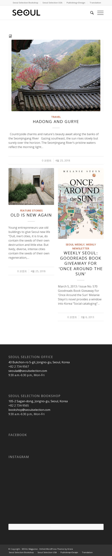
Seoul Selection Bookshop (25, 2)
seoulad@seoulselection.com (27, 371)
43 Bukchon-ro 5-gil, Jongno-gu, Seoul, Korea (39, 362)
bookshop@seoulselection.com (29, 410)
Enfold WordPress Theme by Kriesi (56, 549)
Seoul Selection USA (52, 2)
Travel (56, 117)
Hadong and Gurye (56, 121)
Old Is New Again (31, 215)
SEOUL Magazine (30, 549)
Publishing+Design (76, 2)
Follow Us (56, 526)
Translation (95, 2)
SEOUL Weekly (75, 244)
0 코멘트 (47, 160)
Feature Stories (31, 210)
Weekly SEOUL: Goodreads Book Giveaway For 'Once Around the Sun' (81, 263)
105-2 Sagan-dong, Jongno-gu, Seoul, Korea (38, 401)
